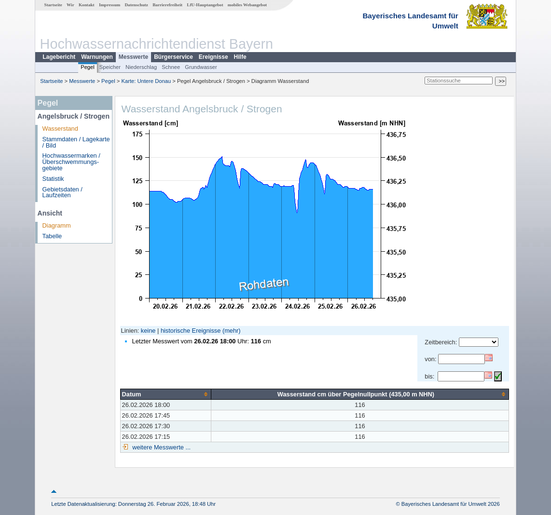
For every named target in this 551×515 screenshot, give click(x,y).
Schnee (171, 67)
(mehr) (231, 330)
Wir (70, 4)
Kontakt (87, 4)
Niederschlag (141, 67)
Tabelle (52, 236)
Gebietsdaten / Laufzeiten (62, 192)
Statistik (53, 178)
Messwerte (133, 57)
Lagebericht (58, 57)
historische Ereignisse (190, 330)
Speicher (110, 67)
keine (148, 330)
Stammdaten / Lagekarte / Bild (76, 142)
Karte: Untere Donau (146, 81)
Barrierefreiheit (167, 4)
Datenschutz (136, 4)
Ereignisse (213, 57)
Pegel (88, 67)
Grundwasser (201, 67)
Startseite (53, 4)
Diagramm (56, 225)
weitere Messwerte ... (161, 447)
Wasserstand (60, 128)
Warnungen (97, 57)
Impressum (109, 4)
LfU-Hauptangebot (205, 4)
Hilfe (240, 57)
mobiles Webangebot (247, 4)
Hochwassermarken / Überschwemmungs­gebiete (71, 162)
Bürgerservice (173, 57)
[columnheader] (165, 394)
